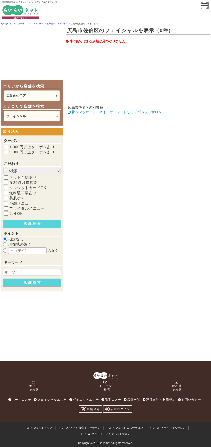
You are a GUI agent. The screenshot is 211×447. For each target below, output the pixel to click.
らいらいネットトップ (38, 427)
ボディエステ (20, 399)
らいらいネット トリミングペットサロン (105, 433)
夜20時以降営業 (23, 183)
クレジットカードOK (27, 188)
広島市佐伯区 (16, 96)
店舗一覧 (132, 399)
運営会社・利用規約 (159, 399)
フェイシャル (16, 116)
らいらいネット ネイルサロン (168, 427)
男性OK (16, 214)
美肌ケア (17, 198)
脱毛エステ (111, 399)
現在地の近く (20, 244)
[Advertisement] (32, 52)
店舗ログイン (117, 409)
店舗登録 (90, 409)
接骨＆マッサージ (82, 112)
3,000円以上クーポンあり (32, 152)
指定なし (16, 239)
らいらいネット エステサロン (125, 427)
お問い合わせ (189, 399)
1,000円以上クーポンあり (32, 147)
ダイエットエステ (84, 399)
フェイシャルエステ (50, 399)
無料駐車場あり (23, 193)
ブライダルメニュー (27, 208)
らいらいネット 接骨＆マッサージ (79, 427)
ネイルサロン (109, 112)
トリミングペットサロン (142, 112)
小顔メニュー (21, 203)
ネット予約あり (23, 177)
